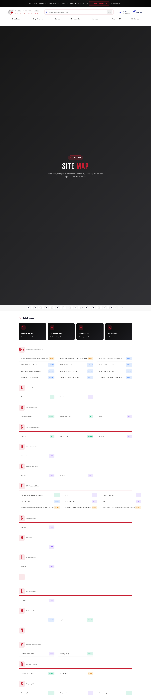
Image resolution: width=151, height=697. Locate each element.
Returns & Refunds (27, 675)
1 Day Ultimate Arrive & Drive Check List (34, 360)
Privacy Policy (64, 655)
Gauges (23, 529)
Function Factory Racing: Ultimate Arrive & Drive (37, 509)
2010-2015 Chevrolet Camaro (31, 366)
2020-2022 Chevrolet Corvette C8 (110, 379)
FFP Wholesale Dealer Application (32, 497)
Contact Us (64, 438)
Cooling (101, 438)
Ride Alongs (64, 675)
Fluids (67, 497)
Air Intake (63, 399)
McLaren (24, 621)
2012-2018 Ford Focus (67, 366)
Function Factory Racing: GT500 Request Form (119, 509)
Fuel (104, 503)
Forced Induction (108, 497)
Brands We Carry (65, 418)
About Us (24, 399)
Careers (23, 438)
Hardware (24, 548)
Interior (23, 568)
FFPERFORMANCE (99, 3)
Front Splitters (70, 503)
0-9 (18, 308)
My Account (64, 621)
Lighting (23, 602)
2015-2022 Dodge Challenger (31, 373)
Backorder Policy (26, 418)
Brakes (101, 418)
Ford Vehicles (25, 503)
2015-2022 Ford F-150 (106, 373)
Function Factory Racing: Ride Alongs (78, 509)
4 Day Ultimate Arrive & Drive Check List (73, 360)
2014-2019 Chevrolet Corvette (109, 366)
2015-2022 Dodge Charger (69, 373)
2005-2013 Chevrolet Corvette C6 (110, 360)
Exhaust (24, 477)
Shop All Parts (64, 695)
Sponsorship (103, 695)
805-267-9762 (116, 3)
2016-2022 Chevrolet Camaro (70, 379)
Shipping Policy (26, 695)
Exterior (62, 477)
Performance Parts (27, 655)
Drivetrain (24, 457)
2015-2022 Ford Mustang (29, 379)
